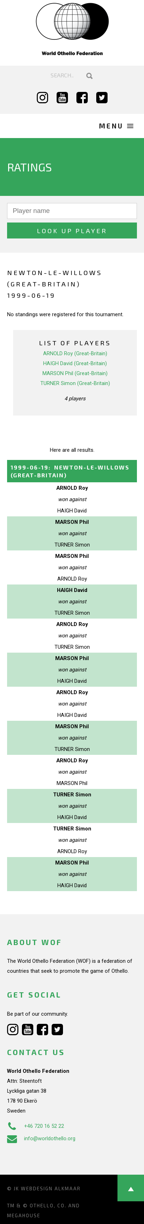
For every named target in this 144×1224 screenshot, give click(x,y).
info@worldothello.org (41, 1138)
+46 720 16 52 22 (35, 1126)
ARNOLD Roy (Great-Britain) (75, 353)
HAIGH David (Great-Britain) (75, 363)
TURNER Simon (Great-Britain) (75, 383)
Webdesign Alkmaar (51, 1188)
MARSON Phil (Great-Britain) (75, 373)
